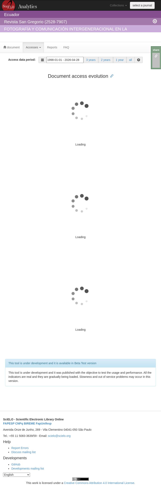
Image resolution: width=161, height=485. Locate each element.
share (156, 50)
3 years (91, 60)
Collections (118, 5)
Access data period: (22, 59)
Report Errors (20, 448)
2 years (105, 60)
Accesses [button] (33, 47)
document (11, 47)
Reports (52, 47)
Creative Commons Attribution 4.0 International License (99, 483)
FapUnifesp (43, 423)
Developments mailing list (27, 468)
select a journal (142, 5)
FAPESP (8, 423)
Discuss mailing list (23, 452)
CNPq (19, 423)
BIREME (29, 423)
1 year (120, 60)
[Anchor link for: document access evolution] (110, 75)
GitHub (15, 464)
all (130, 60)
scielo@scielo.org (59, 435)
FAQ (66, 47)
